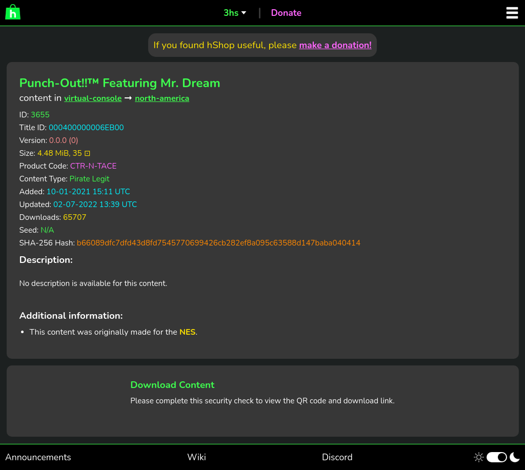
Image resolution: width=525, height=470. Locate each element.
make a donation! (335, 45)
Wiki (196, 457)
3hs (231, 13)
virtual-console (93, 98)
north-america (162, 98)
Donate (286, 13)
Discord (337, 457)
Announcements (38, 457)
